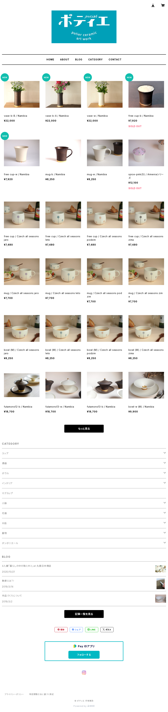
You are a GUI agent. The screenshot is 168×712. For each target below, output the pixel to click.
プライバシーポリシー (14, 694)
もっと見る (84, 428)
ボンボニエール (10, 543)
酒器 (4, 463)
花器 (4, 513)
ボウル (5, 473)
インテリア (7, 483)
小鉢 (4, 503)
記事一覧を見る (84, 614)
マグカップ (7, 493)
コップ (5, 453)
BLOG (78, 59)
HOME (50, 59)
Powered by (84, 706)
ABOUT (64, 59)
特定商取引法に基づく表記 (41, 694)
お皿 (4, 523)
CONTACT (115, 59)
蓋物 (4, 533)
